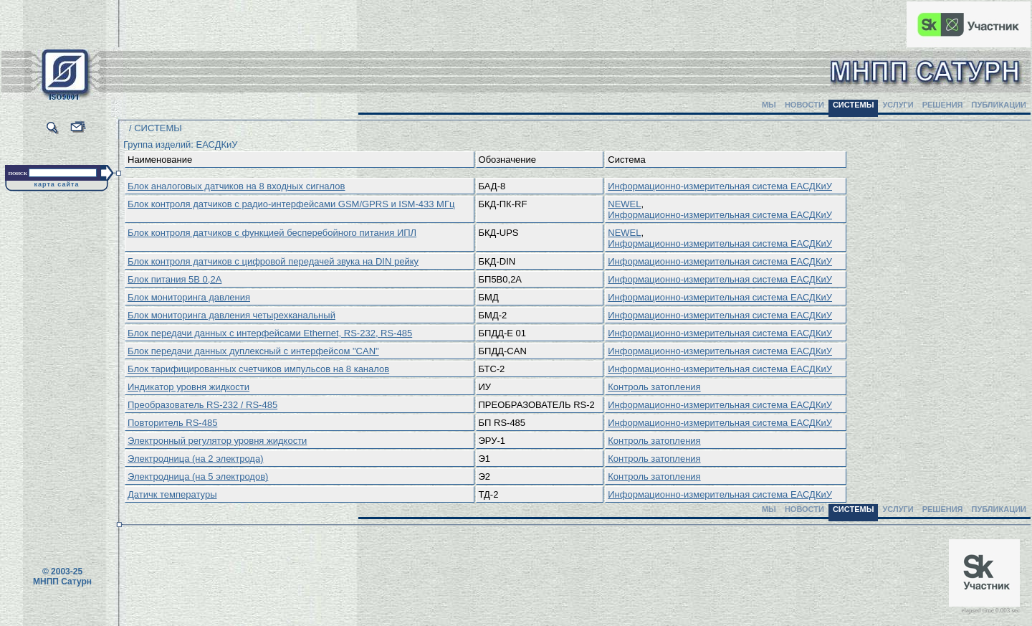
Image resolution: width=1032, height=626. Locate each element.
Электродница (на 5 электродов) (198, 476)
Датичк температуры (172, 494)
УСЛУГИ (897, 104)
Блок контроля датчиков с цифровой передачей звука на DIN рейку (273, 261)
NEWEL (624, 204)
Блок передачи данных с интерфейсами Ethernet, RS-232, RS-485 (270, 333)
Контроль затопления (654, 386)
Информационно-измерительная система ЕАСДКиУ (720, 186)
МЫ (769, 104)
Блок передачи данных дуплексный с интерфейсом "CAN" (253, 351)
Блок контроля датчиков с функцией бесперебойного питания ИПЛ (272, 232)
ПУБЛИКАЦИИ (998, 104)
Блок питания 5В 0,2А (174, 279)
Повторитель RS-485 (172, 422)
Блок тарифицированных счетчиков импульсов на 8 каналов (258, 369)
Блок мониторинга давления (189, 297)
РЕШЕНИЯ (942, 104)
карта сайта (57, 184)
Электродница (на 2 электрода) (195, 458)
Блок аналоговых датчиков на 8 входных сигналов (236, 186)
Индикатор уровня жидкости (188, 386)
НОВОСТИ (804, 104)
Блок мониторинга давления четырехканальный (231, 315)
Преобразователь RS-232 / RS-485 (202, 404)
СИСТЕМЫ (853, 104)
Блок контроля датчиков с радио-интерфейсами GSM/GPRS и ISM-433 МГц (291, 204)
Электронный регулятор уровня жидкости (217, 440)
